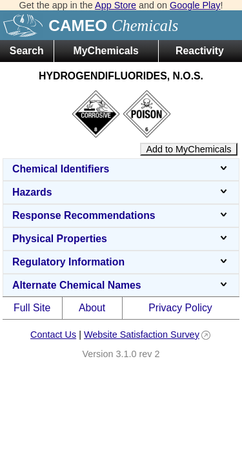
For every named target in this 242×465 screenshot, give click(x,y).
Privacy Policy (180, 307)
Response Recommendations (121, 215)
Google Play (195, 5)
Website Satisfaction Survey (141, 334)
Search (27, 50)
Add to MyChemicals (189, 149)
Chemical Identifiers (121, 168)
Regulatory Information (121, 261)
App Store (115, 5)
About (92, 307)
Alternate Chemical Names (121, 285)
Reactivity (200, 50)
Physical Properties (121, 238)
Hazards (121, 192)
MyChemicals (106, 50)
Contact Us (53, 334)
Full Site (32, 307)
